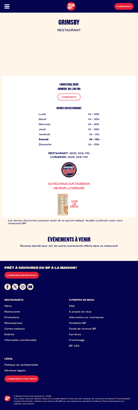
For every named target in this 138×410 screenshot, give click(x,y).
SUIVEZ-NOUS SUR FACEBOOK (69, 183)
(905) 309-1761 (79, 153)
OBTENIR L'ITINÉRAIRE (69, 188)
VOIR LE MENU (74, 203)
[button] (10, 6)
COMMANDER (69, 97)
